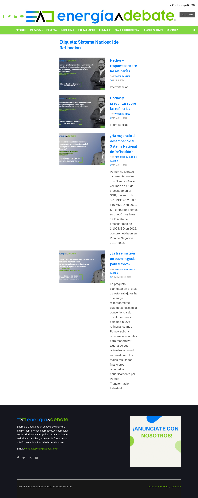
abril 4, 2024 (117, 80)
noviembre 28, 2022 (120, 277)
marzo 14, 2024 (118, 118)
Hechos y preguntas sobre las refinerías (123, 103)
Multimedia (172, 30)
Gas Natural (36, 30)
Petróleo (21, 30)
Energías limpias (86, 30)
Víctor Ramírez (122, 76)
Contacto (176, 486)
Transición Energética (127, 30)
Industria (51, 30)
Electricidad (67, 30)
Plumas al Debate (153, 30)
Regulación (105, 30)
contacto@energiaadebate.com (41, 448)
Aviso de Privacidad (158, 486)
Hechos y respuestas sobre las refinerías (123, 65)
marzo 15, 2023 (118, 165)
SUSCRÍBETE (187, 15)
